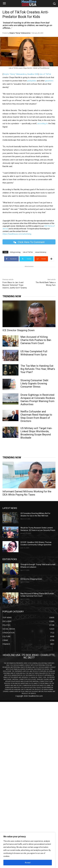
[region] (27, 850)
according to (42, 123)
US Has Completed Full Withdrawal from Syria (33, 353)
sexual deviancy (40, 252)
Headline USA (32, 74)
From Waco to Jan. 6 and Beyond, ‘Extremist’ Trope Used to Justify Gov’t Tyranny (15, 285)
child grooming (15, 252)
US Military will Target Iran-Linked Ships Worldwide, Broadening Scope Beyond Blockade (36, 433)
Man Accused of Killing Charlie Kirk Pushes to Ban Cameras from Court (35, 340)
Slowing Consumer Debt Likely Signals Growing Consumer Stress (34, 383)
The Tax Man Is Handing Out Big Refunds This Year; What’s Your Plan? (37, 369)
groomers (49, 81)
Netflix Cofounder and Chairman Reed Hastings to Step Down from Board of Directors (36, 416)
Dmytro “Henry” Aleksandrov (14, 74)
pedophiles (31, 81)
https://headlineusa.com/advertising (17, 234)
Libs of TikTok (45, 74)
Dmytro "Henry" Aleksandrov (20, 33)
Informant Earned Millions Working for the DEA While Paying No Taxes (27, 493)
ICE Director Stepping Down (19, 330)
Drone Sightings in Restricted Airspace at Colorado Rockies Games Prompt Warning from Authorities (37, 399)
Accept (28, 863)
